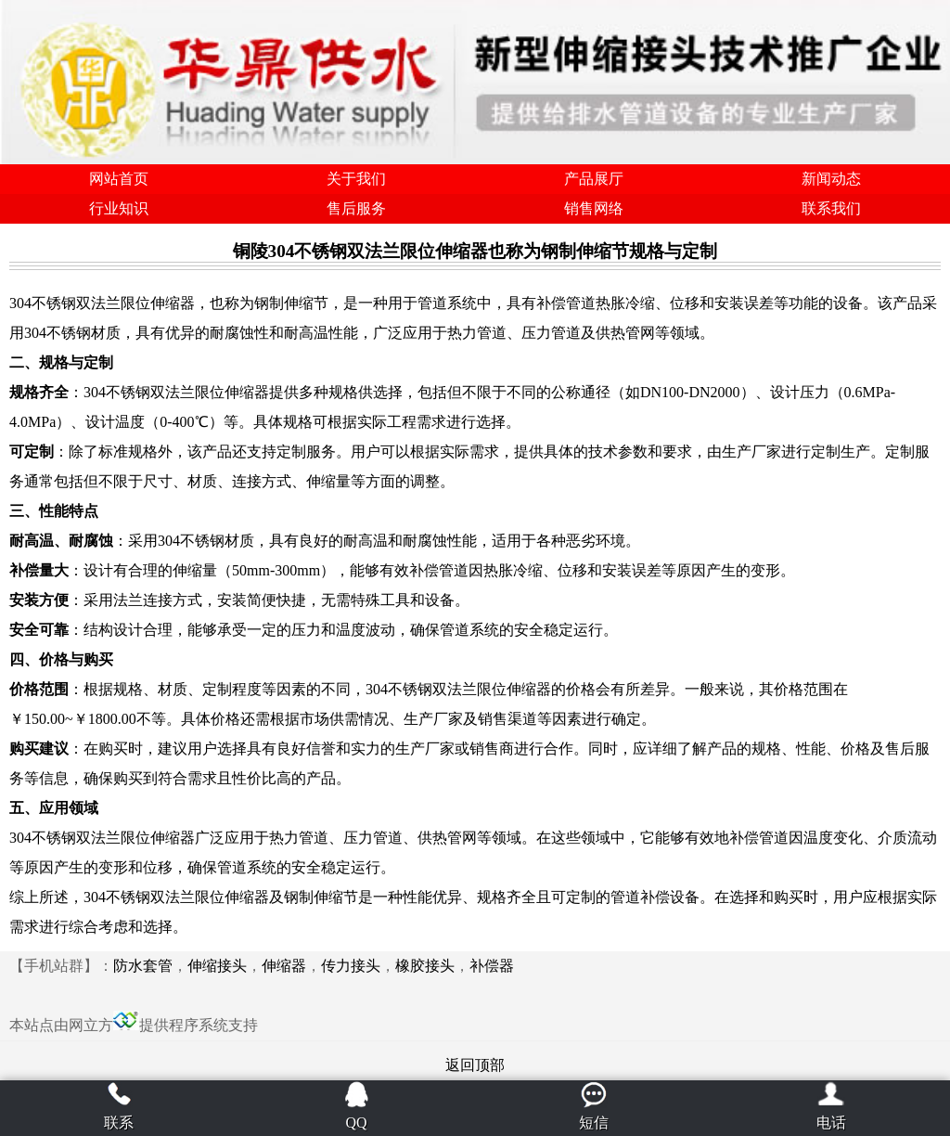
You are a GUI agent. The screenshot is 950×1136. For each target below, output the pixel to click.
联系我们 (831, 208)
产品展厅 (593, 179)
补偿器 (491, 966)
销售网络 (593, 208)
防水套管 (143, 966)
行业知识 (118, 208)
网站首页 (118, 179)
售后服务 (356, 208)
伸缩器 (284, 966)
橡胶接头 (425, 966)
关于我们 (356, 179)
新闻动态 (831, 179)
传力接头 (350, 966)
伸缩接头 (217, 966)
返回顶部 (475, 1065)
